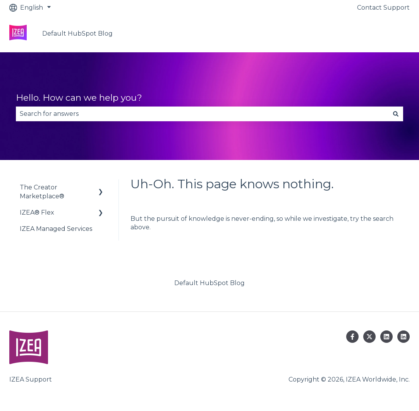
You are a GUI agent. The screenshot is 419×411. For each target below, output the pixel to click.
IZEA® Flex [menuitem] (37, 212)
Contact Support (383, 7)
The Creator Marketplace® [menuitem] (42, 191)
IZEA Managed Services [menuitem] (56, 228)
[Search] (395, 114)
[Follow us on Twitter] (369, 336)
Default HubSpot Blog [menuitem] (209, 283)
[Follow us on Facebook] (352, 336)
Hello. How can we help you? (79, 97)
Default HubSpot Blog (77, 33)
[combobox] (202, 114)
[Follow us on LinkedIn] (386, 336)
